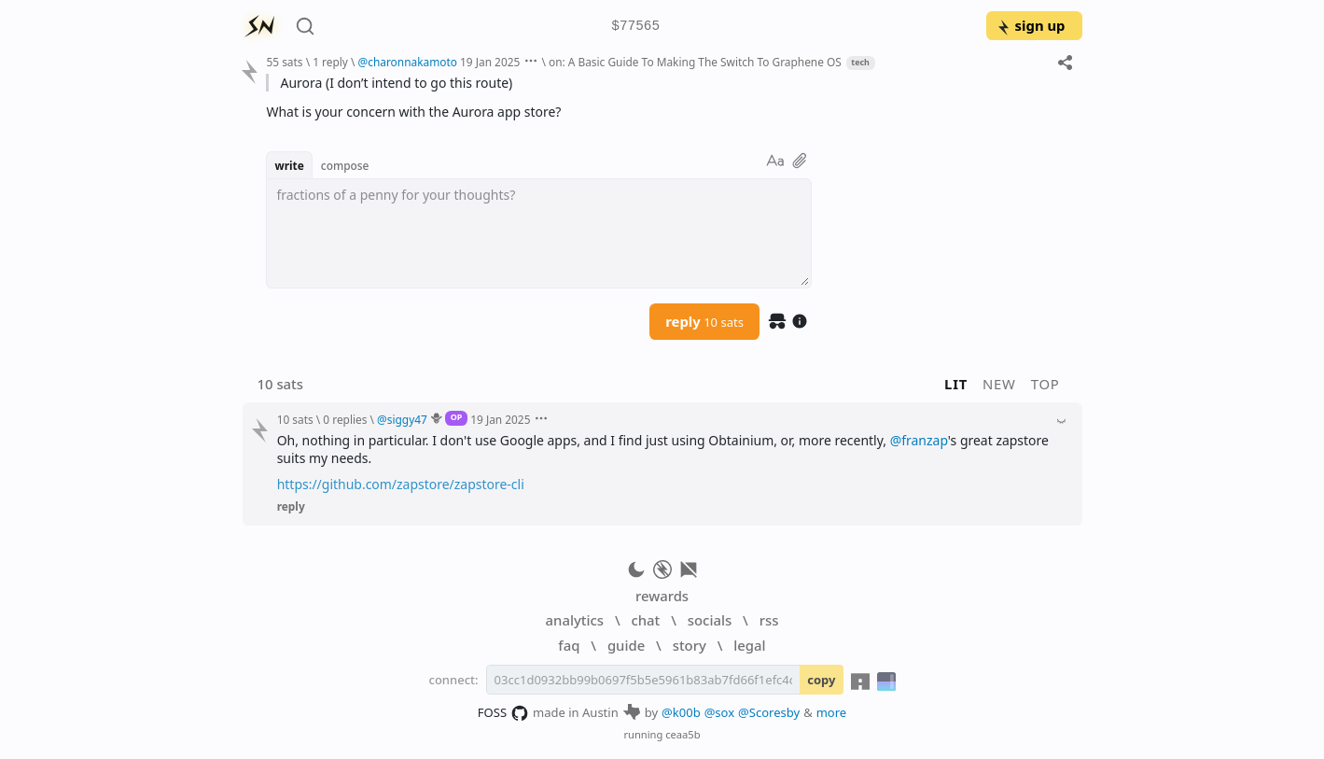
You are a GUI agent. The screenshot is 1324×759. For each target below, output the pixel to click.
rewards (662, 595)
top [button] (1045, 383)
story (689, 645)
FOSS (503, 713)
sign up (1031, 25)
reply (704, 321)
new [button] (999, 383)
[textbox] (539, 233)
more (831, 712)
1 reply (330, 61)
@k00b (681, 712)
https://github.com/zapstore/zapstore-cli (400, 484)
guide (626, 645)
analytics (575, 620)
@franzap (919, 440)
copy (821, 679)
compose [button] (345, 165)
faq (568, 645)
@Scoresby (769, 712)
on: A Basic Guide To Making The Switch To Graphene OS (695, 61)
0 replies (345, 419)
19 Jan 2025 (490, 61)
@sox (719, 712)
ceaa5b (682, 734)
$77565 (635, 26)
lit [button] (956, 383)
